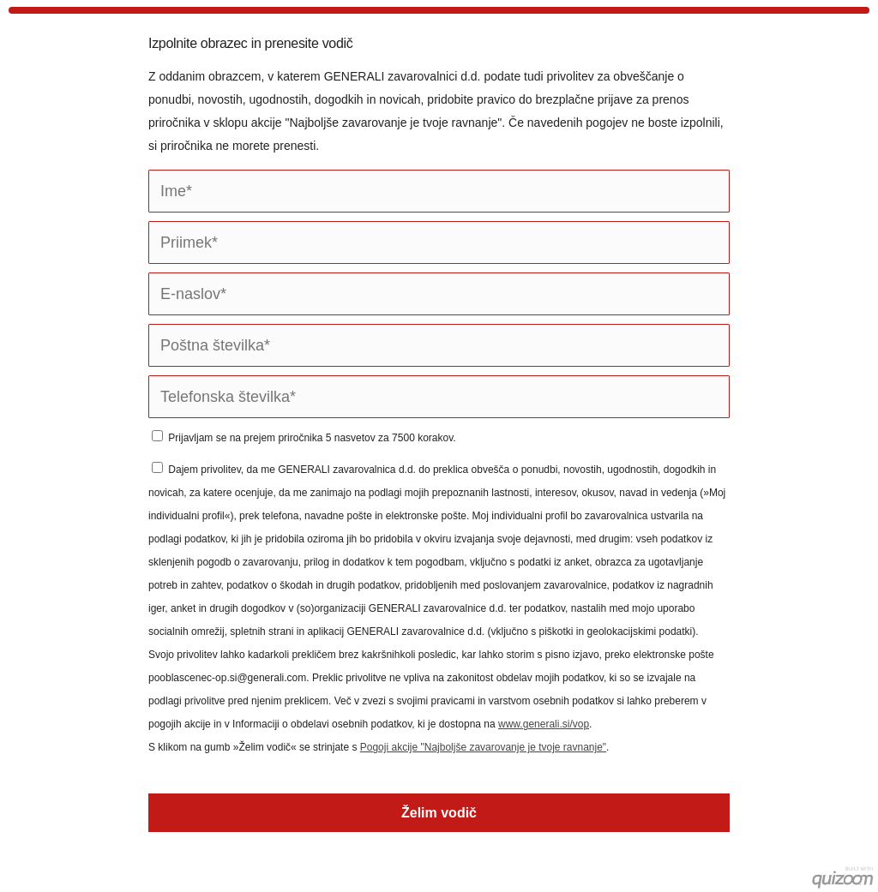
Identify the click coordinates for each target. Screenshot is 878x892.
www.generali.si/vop (543, 724)
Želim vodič (439, 812)
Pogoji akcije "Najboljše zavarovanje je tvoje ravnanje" (483, 747)
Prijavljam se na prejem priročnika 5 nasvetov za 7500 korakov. (304, 438)
